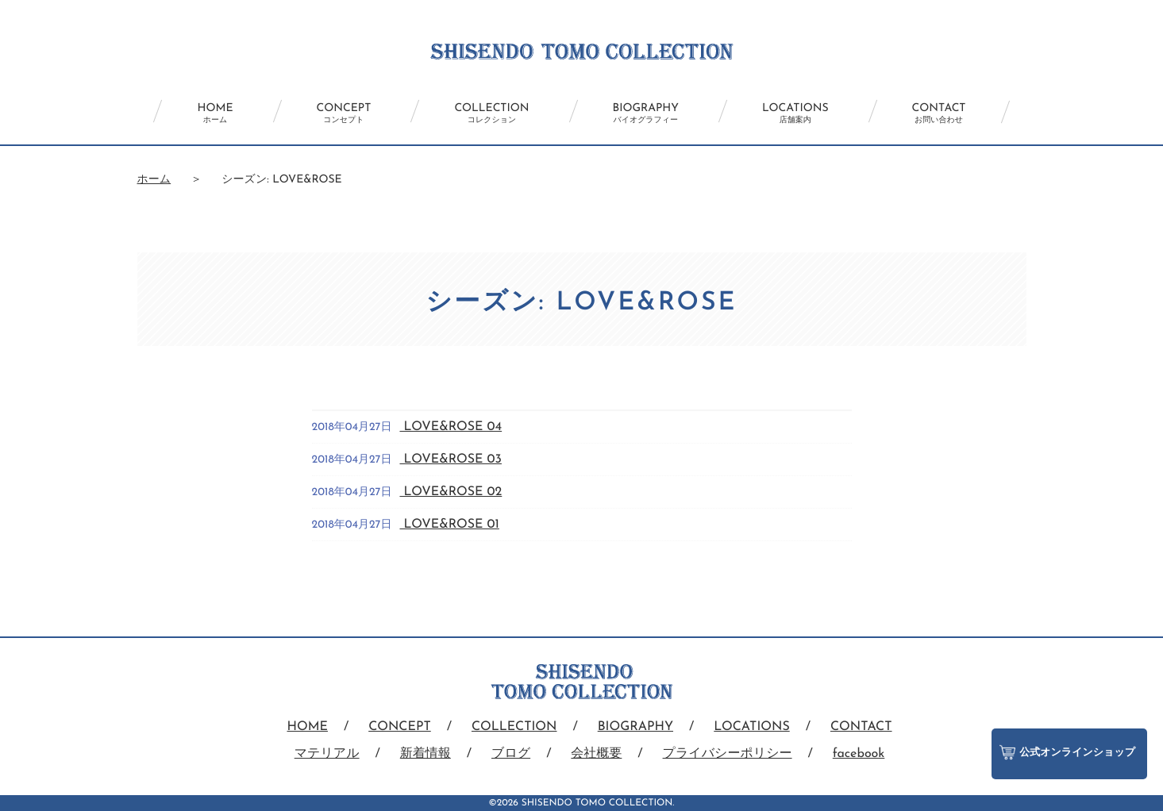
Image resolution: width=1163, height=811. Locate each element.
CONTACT (939, 113)
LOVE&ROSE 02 (450, 492)
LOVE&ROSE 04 (450, 427)
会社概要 (596, 754)
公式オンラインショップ (1067, 752)
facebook (859, 754)
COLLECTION (491, 113)
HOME (215, 113)
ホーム (154, 180)
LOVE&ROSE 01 (449, 524)
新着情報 (425, 754)
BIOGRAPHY (646, 113)
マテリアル (327, 754)
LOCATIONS (795, 113)
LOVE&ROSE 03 (450, 459)
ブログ (510, 754)
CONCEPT (344, 113)
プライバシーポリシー (727, 754)
